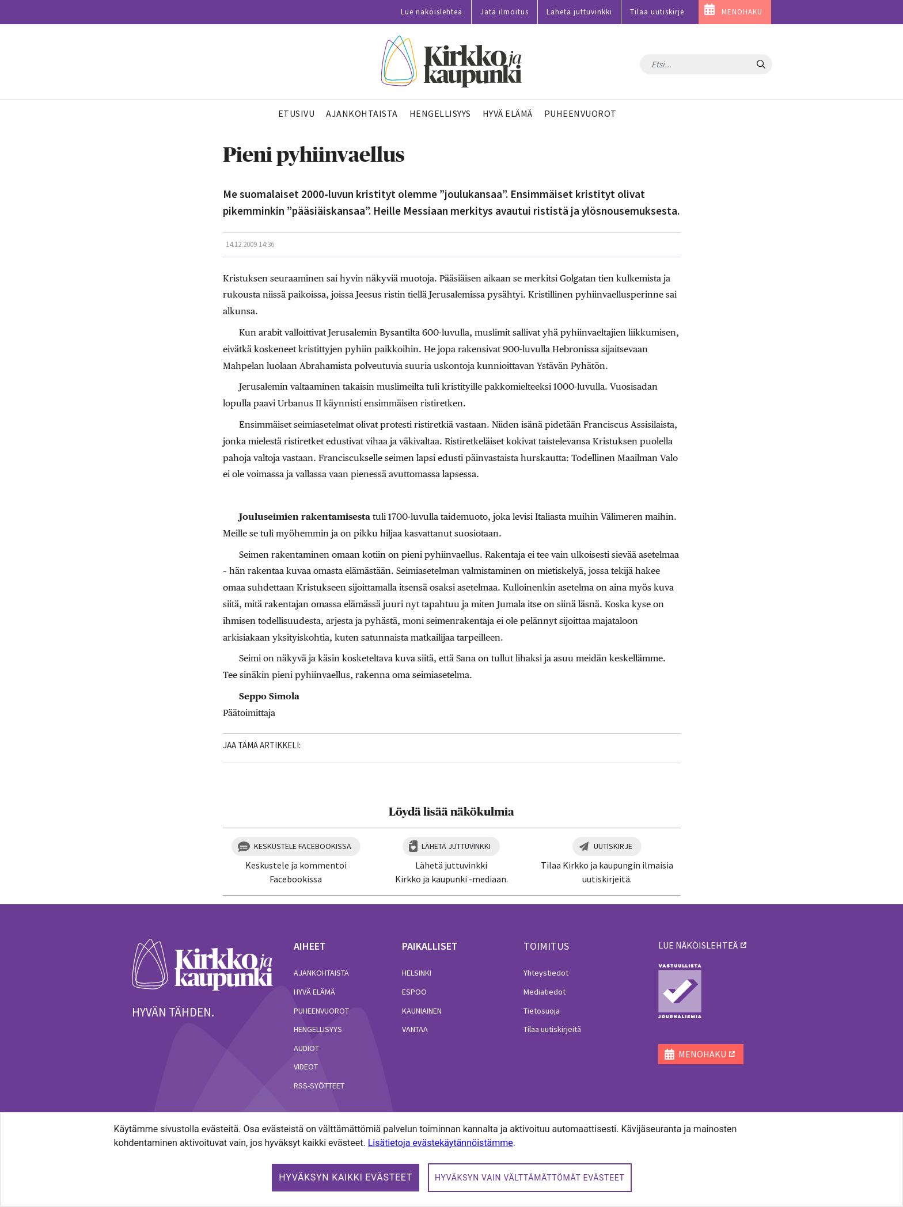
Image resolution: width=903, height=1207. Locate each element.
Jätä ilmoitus (504, 12)
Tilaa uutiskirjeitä (552, 1029)
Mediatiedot (544, 992)
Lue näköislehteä (431, 12)
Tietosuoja (541, 1011)
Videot (306, 1066)
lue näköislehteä (698, 945)
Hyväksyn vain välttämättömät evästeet (530, 1177)
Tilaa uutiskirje (657, 12)
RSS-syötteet (319, 1085)
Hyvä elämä (314, 992)
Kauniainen (422, 1011)
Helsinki (416, 973)
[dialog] (451, 1159)
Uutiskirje (613, 846)
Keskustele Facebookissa (302, 846)
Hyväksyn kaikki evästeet (345, 1177)
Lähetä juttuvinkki (579, 12)
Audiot (306, 1048)
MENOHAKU (742, 12)
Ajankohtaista (321, 973)
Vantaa (415, 1029)
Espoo (414, 992)
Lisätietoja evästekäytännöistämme (440, 1142)
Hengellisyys (318, 1029)
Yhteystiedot (545, 973)
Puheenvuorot (321, 1011)
